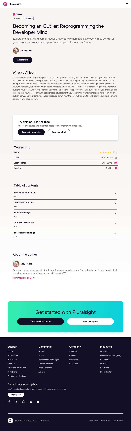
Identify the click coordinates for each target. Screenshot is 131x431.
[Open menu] (127, 4)
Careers (72, 356)
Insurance (104, 364)
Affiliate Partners (46, 364)
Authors (42, 372)
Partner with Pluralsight (49, 360)
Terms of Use (93, 421)
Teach (41, 356)
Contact (11, 351)
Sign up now (16, 395)
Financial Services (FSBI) (110, 356)
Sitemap (11, 364)
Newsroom (73, 360)
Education (104, 351)
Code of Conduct (118, 421)
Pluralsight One (45, 368)
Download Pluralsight (17, 368)
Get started (22, 60)
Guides (42, 351)
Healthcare (105, 360)
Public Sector (106, 372)
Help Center (13, 356)
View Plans (12, 372)
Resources (73, 364)
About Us (73, 351)
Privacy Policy (105, 421)
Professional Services (17, 376)
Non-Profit (104, 368)
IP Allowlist (12, 360)
